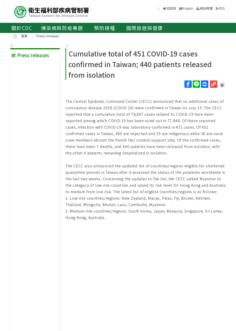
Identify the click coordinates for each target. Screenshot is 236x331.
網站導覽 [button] (206, 8)
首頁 (24, 35)
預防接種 (104, 27)
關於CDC (21, 27)
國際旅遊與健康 (144, 27)
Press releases (47, 35)
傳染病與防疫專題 (62, 27)
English (187, 8)
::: (11, 45)
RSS (222, 8)
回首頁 (171, 8)
